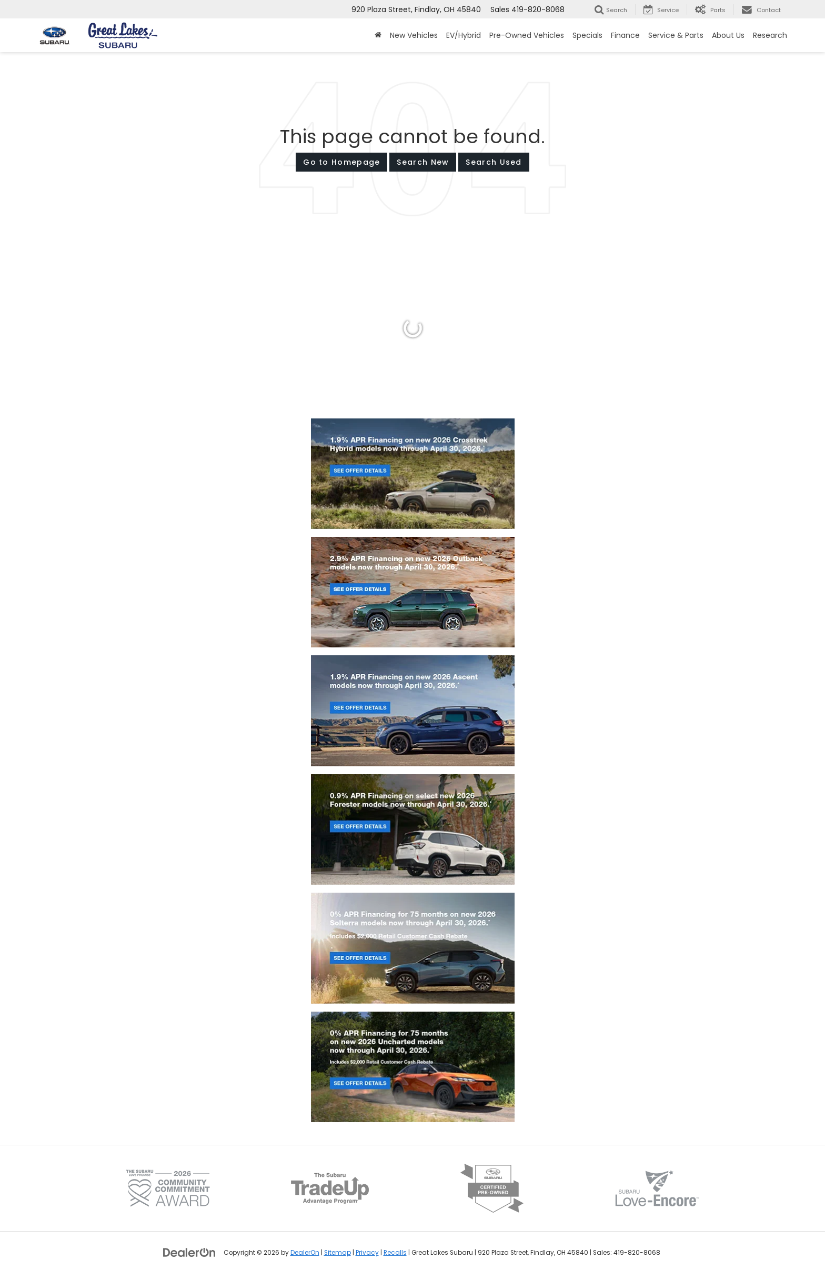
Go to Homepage (341, 162)
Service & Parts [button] (675, 35)
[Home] (378, 35)
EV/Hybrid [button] (463, 35)
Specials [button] (587, 35)
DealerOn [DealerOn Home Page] (304, 1252)
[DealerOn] (189, 1252)
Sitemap (337, 1252)
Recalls (395, 1252)
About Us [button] (728, 35)
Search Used (493, 162)
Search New (423, 162)
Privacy (367, 1252)
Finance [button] (625, 35)
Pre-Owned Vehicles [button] (526, 35)
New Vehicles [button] (414, 35)
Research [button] (770, 35)
